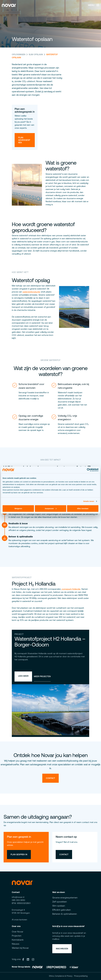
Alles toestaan (83, 508)
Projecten (16, 935)
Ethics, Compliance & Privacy (60, 976)
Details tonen (88, 501)
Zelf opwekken (59, 901)
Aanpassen (50, 508)
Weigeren (18, 508)
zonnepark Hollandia (71, 589)
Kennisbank (18, 939)
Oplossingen (18, 54)
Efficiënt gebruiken (61, 909)
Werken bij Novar (20, 948)
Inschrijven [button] (62, 948)
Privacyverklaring (81, 976)
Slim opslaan (36, 54)
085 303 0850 (18, 900)
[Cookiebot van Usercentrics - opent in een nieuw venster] (88, 470)
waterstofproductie (31, 292)
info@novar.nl (18, 897)
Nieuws (15, 943)
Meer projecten (42, 676)
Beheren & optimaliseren (64, 914)
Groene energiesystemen (64, 897)
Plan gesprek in (19, 854)
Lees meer (23, 676)
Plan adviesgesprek (24, 140)
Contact (50, 778)
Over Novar (17, 931)
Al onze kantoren (19, 919)
